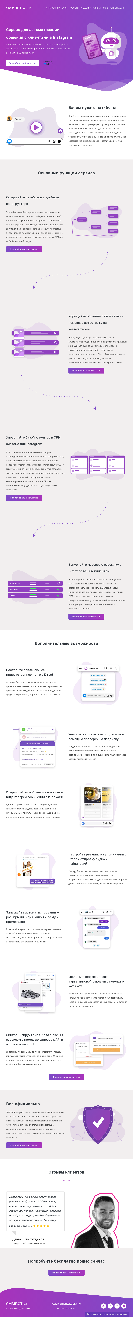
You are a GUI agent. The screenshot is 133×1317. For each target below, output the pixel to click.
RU (30, 8)
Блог (64, 8)
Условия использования (66, 1303)
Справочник (53, 8)
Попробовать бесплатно (23, 63)
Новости (74, 8)
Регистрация (117, 8)
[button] (64, 1180)
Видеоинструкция (91, 8)
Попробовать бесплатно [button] (24, 249)
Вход (105, 8)
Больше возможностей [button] (66, 1077)
